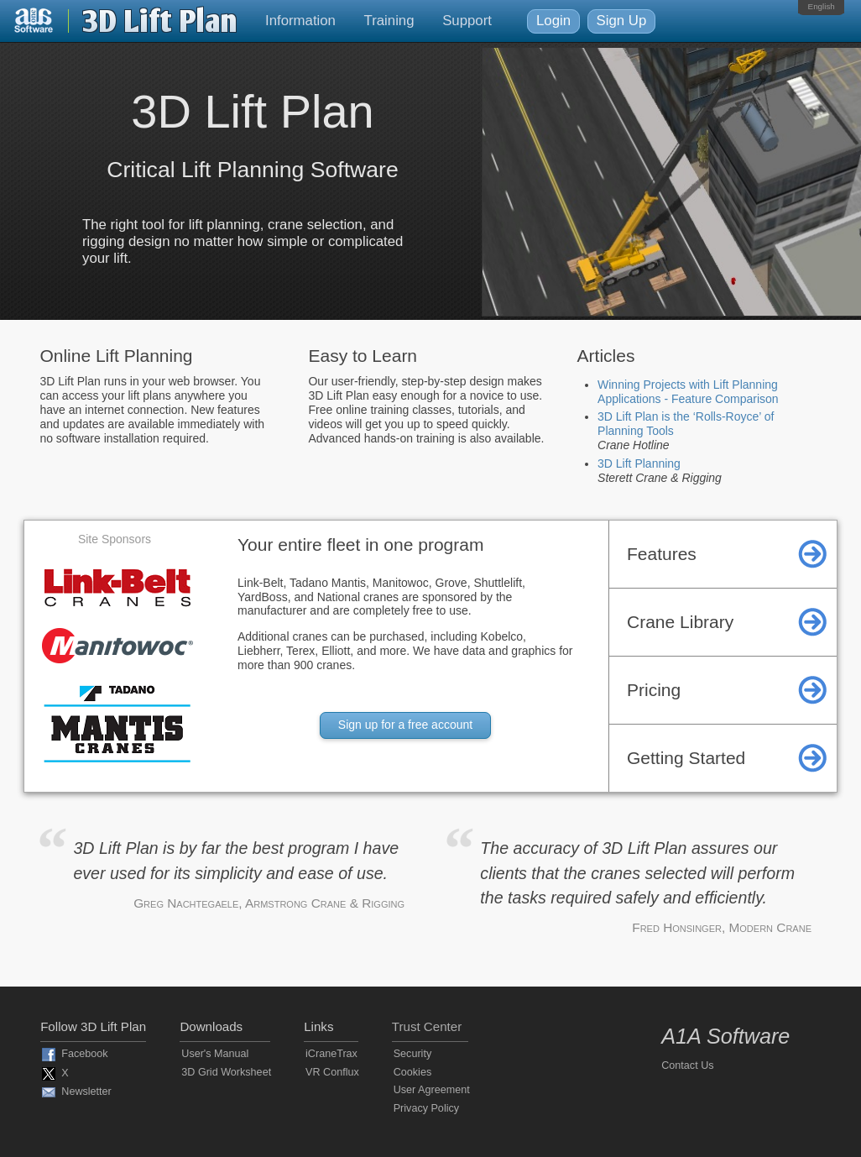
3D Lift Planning (639, 463)
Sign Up (622, 21)
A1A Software (725, 1036)
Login (553, 21)
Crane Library (680, 621)
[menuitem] (821, 7)
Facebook (84, 1054)
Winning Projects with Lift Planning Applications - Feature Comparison (688, 392)
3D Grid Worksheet (226, 1072)
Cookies (413, 1072)
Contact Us (687, 1065)
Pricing (654, 689)
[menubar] (821, 7)
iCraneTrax (331, 1054)
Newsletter (86, 1091)
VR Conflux (332, 1072)
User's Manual (214, 1054)
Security (413, 1054)
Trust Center (427, 1026)
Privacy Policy (426, 1108)
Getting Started (686, 757)
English (821, 6)
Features (662, 553)
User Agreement (432, 1090)
